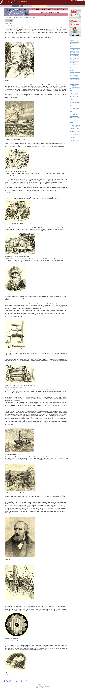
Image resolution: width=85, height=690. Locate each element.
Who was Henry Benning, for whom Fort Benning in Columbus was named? (75, 93)
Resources (15, 6)
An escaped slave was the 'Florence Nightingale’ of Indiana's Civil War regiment (75, 130)
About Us (45, 684)
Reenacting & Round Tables (39, 6)
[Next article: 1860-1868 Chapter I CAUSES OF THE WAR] (11, 20)
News (30, 6)
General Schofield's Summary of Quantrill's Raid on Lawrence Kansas (16, 681)
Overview (3, 6)
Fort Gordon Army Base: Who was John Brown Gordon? (74, 98)
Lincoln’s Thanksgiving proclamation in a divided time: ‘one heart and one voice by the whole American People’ (75, 78)
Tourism (23, 6)
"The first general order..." (23, 1)
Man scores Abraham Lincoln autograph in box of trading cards (75, 117)
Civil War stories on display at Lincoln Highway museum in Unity (75, 89)
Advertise (41, 684)
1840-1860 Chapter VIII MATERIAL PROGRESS (21, 17)
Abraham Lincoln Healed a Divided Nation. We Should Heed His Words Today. (75, 125)
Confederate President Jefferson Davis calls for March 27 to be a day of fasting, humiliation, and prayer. (74, 43)
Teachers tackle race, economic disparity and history (74, 66)
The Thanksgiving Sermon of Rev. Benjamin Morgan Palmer (15, 677)
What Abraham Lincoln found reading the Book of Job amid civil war (74, 84)
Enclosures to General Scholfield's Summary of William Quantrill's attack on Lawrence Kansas (21, 679)
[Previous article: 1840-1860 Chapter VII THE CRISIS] (7, 20)
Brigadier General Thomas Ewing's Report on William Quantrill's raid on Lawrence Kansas (20, 680)
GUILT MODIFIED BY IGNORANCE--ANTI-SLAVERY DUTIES (15, 678)
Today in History (74, 0)
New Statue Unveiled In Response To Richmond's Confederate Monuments (74, 140)
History (9, 6)
